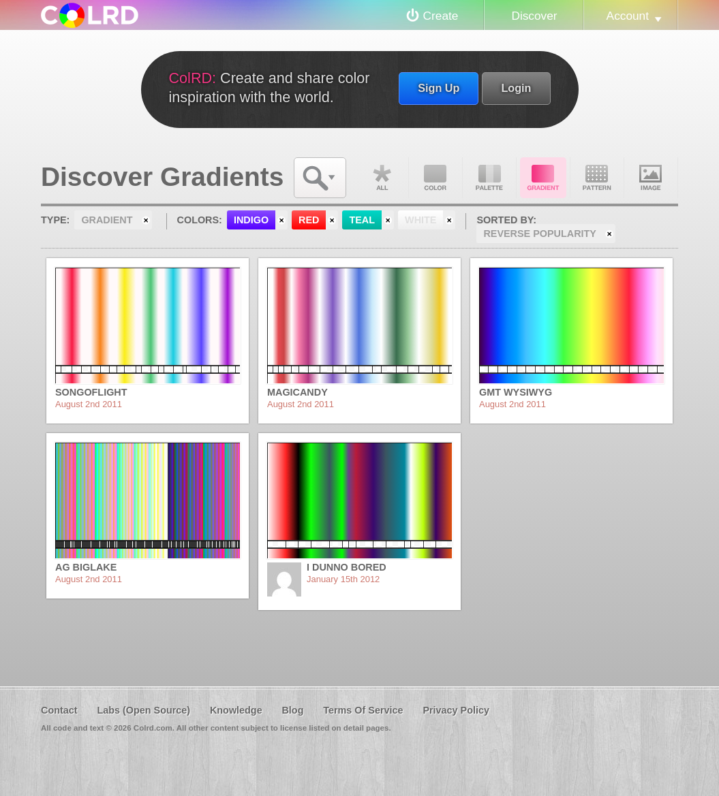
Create (441, 15)
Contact (59, 710)
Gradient (543, 177)
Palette (489, 177)
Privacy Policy (456, 710)
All (381, 177)
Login (516, 88)
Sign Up (438, 88)
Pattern (597, 177)
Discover (534, 15)
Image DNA (651, 177)
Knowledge (236, 710)
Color (435, 177)
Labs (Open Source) (143, 710)
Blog (292, 710)
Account (628, 15)
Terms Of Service (363, 710)
